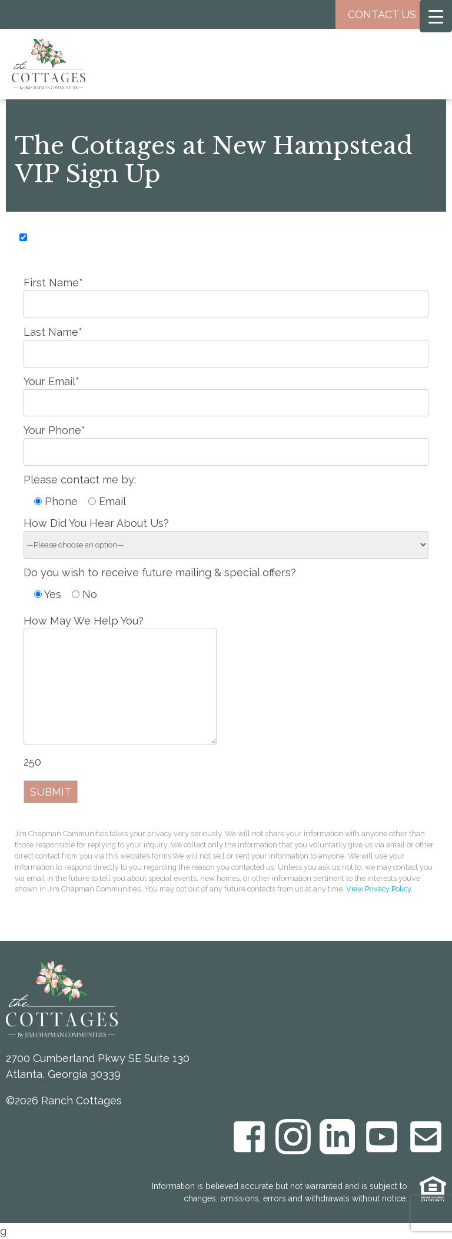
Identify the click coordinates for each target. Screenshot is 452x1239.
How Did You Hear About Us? (226, 533)
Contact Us (391, 14)
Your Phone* (226, 440)
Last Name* (226, 342)
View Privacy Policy (378, 888)
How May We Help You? (120, 681)
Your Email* (226, 391)
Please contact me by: (80, 479)
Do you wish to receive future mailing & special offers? (160, 572)
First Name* (226, 292)
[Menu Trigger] (436, 16)
